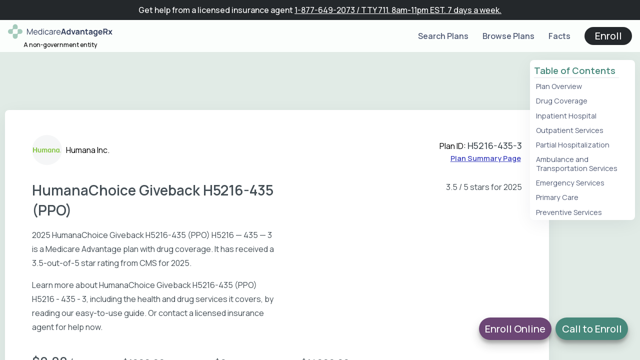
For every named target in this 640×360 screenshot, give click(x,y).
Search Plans (443, 36)
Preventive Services (569, 212)
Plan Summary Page (485, 158)
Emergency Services (570, 183)
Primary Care (557, 197)
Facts (559, 36)
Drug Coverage (562, 101)
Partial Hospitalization (573, 145)
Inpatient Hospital (566, 115)
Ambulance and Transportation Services (577, 163)
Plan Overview (559, 86)
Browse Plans (508, 36)
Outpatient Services (570, 130)
